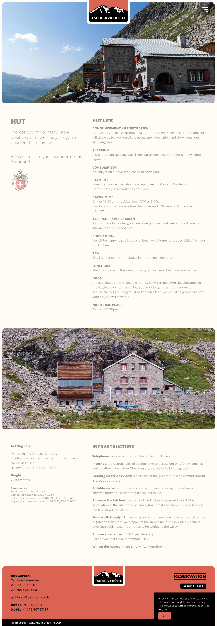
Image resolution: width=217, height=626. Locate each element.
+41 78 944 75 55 (43, 468)
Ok (164, 615)
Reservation (190, 576)
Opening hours (193, 586)
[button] (205, 9)
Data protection (40, 622)
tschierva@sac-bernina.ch (30, 597)
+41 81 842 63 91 (30, 605)
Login (58, 622)
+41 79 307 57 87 (35, 609)
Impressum (18, 622)
